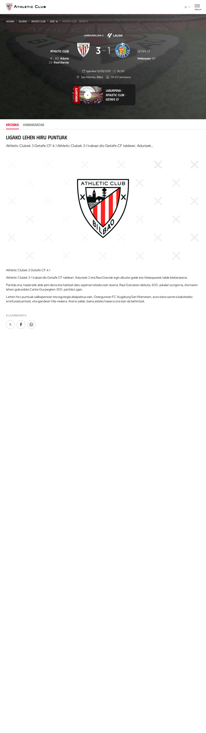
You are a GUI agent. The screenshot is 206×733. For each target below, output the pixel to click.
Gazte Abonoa (114, 400)
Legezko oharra (119, 714)
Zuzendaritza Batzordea (121, 452)
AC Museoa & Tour (166, 465)
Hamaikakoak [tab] (33, 124)
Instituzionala (114, 440)
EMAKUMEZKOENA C (66, 427)
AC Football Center (69, 633)
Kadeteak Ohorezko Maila (71, 454)
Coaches (60, 648)
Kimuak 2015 (62, 497)
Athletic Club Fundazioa (170, 477)
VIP (106, 418)
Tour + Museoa (66, 538)
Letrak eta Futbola (166, 489)
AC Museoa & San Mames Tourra (72, 585)
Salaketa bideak (165, 714)
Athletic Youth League (69, 432)
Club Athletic (113, 406)
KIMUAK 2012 (62, 486)
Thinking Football (166, 483)
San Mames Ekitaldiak (70, 599)
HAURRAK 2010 (64, 470)
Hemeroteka (14, 406)
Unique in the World (167, 447)
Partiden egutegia (67, 509)
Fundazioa (161, 387)
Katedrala (62, 577)
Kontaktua (161, 420)
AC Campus (62, 660)
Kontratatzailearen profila (124, 488)
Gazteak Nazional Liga (69, 443)
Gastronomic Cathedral (72, 605)
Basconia (61, 421)
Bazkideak (111, 394)
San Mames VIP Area (69, 593)
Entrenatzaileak (115, 541)
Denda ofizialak (66, 560)
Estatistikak (112, 529)
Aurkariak (111, 523)
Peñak (108, 412)
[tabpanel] (103, 232)
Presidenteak (113, 535)
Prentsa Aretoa (115, 476)
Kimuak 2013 (62, 492)
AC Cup (59, 654)
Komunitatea (113, 424)
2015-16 (54, 21)
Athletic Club (38, 21)
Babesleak (111, 464)
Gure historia (114, 505)
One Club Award (164, 404)
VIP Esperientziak (67, 532)
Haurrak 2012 (64, 465)
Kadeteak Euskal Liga (68, 449)
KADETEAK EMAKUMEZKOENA (71, 459)
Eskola (60, 672)
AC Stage (61, 666)
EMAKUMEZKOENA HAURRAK (71, 481)
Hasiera (10, 21)
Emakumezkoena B (66, 411)
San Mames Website (166, 459)
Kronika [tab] (12, 124)
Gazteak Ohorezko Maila (71, 438)
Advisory (61, 643)
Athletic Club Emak (68, 400)
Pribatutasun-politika (92, 714)
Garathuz (62, 627)
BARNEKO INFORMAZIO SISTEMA (124, 482)
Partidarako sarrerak (71, 526)
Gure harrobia (66, 621)
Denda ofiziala (65, 554)
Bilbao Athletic (64, 405)
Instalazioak (113, 458)
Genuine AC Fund (66, 503)
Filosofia (110, 446)
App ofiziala (163, 431)
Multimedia (14, 400)
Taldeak (23, 21)
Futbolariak (113, 517)
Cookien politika (64, 714)
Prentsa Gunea (40, 714)
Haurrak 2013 (64, 476)
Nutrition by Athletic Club (172, 526)
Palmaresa (111, 511)
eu (188, 7)
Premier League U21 (67, 416)
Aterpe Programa (166, 410)
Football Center (65, 639)
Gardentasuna (114, 470)
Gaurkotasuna (16, 394)
